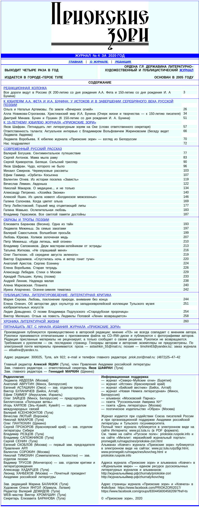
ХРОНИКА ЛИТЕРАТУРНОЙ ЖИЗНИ (31, 321)
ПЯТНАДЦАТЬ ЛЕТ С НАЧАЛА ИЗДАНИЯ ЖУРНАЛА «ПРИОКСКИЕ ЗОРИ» (62, 326)
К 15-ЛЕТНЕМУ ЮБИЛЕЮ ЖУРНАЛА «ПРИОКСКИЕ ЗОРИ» (50, 122)
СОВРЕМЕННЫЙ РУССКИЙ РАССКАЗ (33, 149)
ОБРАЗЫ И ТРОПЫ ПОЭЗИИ (26, 219)
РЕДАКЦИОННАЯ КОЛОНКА (25, 88)
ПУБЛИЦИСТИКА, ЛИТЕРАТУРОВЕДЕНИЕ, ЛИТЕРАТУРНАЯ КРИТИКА (57, 295)
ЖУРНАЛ (186, 70)
